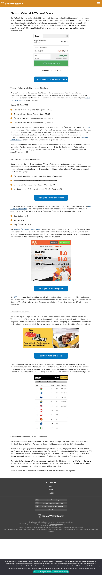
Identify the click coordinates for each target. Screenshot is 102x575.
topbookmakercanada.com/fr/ (53, 503)
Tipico (87, 127)
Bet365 (51, 493)
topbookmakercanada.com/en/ (52, 506)
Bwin (51, 490)
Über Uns (51, 510)
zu (51, 355)
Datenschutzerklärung (60, 572)
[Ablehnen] (99, 567)
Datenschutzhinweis (55, 526)
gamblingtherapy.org (56, 524)
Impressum (44, 526)
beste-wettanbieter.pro (53, 500)
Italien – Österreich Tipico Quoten (27, 229)
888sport (17, 297)
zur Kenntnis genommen (42, 572)
